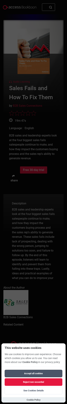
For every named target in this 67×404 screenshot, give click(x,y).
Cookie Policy (30, 362)
